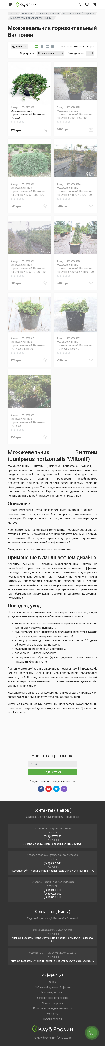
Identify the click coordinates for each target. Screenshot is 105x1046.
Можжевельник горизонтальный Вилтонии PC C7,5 (28, 114)
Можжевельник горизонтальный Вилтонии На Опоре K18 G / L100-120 (74, 191)
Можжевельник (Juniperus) (79, 13)
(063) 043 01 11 (52, 897)
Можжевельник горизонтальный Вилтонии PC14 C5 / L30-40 (74, 345)
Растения (27, 13)
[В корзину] (45, 130)
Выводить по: (76, 53)
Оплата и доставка (52, 992)
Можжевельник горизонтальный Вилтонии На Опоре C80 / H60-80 (74, 114)
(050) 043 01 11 (52, 890)
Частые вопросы (52, 1003)
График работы (52, 1019)
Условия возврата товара (52, 997)
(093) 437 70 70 (52, 836)
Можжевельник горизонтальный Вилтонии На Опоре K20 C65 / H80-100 (75, 268)
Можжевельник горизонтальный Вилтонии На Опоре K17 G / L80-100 (28, 191)
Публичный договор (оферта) (53, 987)
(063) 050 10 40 (52, 863)
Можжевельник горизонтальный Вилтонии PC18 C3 (28, 422)
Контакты (52, 1013)
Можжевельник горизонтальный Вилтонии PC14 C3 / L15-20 (28, 345)
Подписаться (52, 772)
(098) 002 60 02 (52, 893)
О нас (52, 982)
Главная (13, 13)
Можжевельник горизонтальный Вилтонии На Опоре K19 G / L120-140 (28, 268)
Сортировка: (27, 53)
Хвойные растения (48, 13)
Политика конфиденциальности (52, 1008)
